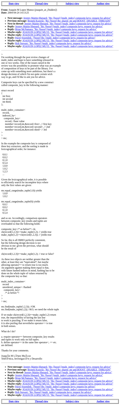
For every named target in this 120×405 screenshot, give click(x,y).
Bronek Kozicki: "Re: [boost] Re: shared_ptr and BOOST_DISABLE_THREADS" (69, 20)
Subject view (72, 3)
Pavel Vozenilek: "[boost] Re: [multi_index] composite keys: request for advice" (55, 37)
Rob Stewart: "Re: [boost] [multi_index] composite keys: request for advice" (53, 43)
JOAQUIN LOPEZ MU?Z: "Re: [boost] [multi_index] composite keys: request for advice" (67, 32)
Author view (103, 3)
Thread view (41, 3)
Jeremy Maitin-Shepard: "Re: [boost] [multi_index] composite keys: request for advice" (67, 18)
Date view (14, 3)
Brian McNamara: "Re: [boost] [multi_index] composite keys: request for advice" (56, 29)
